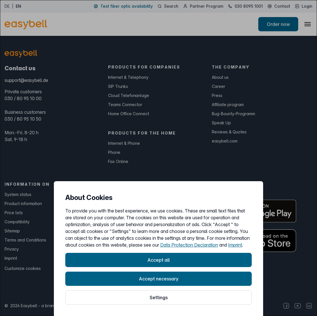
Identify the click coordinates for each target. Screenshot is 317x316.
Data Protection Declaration (189, 245)
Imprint (235, 245)
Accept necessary (158, 279)
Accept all (158, 260)
